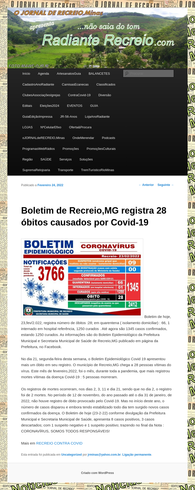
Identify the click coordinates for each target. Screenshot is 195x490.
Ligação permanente (136, 454)
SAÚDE (46, 159)
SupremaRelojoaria (36, 170)
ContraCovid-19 (79, 95)
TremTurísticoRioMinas (97, 170)
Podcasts (108, 138)
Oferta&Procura (80, 127)
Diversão (104, 95)
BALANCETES (99, 73)
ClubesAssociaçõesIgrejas (41, 95)
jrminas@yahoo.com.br (104, 454)
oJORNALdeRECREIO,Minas (43, 138)
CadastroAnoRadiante (38, 84)
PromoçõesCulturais (101, 149)
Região (27, 159)
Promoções (70, 149)
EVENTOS (75, 106)
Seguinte (166, 185)
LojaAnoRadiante (97, 116)
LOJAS (27, 127)
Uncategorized (71, 454)
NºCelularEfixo (50, 127)
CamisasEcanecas (75, 84)
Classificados (105, 84)
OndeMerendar (83, 138)
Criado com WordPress (97, 473)
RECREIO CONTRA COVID (59, 443)
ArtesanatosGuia (69, 73)
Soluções (86, 159)
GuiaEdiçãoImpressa (37, 116)
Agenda (43, 73)
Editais (27, 106)
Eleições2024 (49, 106)
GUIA (94, 106)
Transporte (65, 170)
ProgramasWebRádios (38, 149)
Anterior (146, 185)
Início (26, 73)
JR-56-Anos (68, 116)
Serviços (65, 159)
